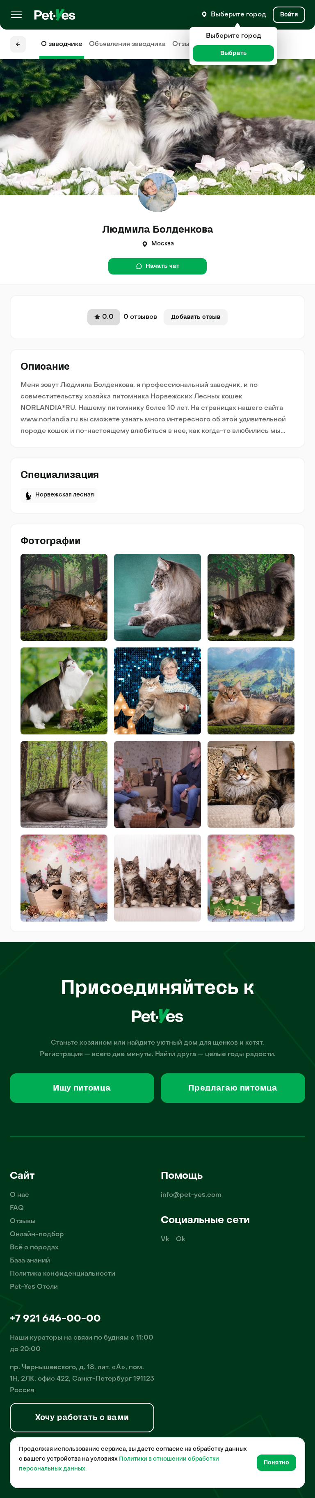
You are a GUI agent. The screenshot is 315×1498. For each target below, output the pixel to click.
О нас (19, 1195)
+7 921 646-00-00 (55, 1319)
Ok (180, 1239)
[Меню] (16, 15)
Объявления (127, 44)
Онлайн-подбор (37, 1234)
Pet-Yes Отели (34, 1287)
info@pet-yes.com (191, 1195)
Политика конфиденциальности (62, 1274)
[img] (64, 597)
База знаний (30, 1261)
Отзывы (185, 44)
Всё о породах (34, 1247)
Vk (165, 1239)
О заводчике (61, 44)
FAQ (17, 1208)
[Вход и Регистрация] (289, 15)
